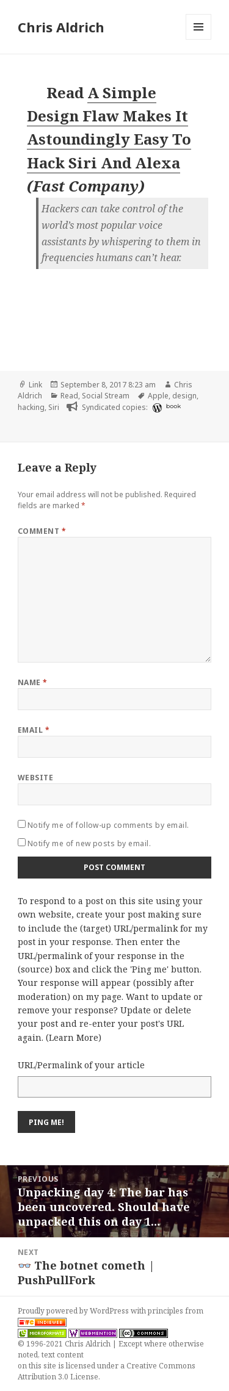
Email (33, 730)
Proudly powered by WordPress (74, 1311)
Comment (42, 531)
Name (33, 682)
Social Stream (105, 395)
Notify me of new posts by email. (89, 843)
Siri (53, 407)
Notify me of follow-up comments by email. (108, 825)
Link (35, 384)
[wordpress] (155, 407)
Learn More (73, 1037)
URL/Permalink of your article (81, 1065)
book (173, 406)
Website (35, 777)
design (184, 395)
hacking (31, 407)
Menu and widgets (198, 39)
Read (69, 395)
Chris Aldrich (61, 27)
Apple (158, 395)
